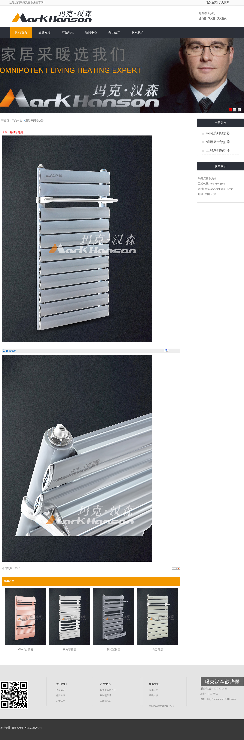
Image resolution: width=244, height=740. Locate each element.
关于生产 (60, 700)
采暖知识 (153, 695)
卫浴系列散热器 (34, 120)
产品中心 (17, 120)
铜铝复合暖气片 (108, 690)
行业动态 (153, 690)
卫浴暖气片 (105, 700)
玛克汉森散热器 (29, 2)
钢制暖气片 (105, 695)
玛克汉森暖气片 (33, 727)
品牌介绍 (60, 695)
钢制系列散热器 (218, 133)
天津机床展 (17, 727)
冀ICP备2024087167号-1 (161, 706)
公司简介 (60, 690)
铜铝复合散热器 (218, 142)
